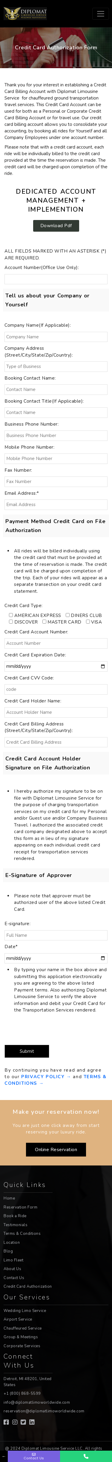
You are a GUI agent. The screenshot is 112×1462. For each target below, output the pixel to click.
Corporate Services (22, 1346)
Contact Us (14, 1278)
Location (12, 1242)
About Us (12, 1269)
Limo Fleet (13, 1260)
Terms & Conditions (22, 1233)
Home (9, 1198)
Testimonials (15, 1225)
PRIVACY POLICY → (47, 1077)
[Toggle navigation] (100, 14)
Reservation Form (20, 1207)
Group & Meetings (21, 1337)
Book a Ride (15, 1216)
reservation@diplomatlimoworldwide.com (44, 1411)
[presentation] (38, 1029)
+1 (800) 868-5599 (22, 1393)
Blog (8, 1251)
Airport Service (18, 1319)
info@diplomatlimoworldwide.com (37, 1402)
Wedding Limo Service (25, 1310)
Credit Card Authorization (28, 1286)
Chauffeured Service (23, 1328)
